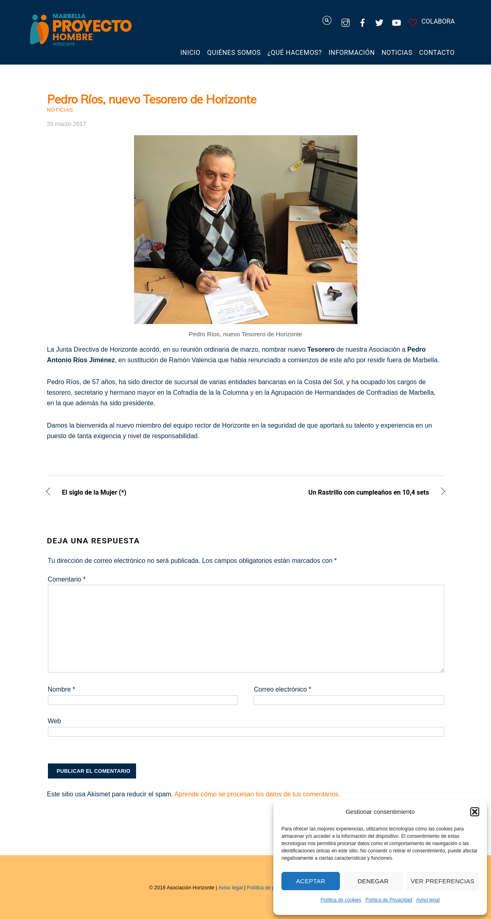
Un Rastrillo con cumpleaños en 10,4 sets (343, 493)
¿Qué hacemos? (295, 52)
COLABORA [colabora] (430, 21)
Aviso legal (428, 900)
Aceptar (310, 881)
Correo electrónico (282, 689)
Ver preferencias (443, 881)
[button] (475, 812)
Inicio (190, 52)
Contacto (437, 52)
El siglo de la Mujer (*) (94, 493)
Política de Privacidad (388, 900)
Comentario (67, 579)
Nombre (62, 689)
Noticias (397, 52)
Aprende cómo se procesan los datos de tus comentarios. (257, 794)
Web (54, 721)
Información (352, 52)
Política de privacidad (271, 888)
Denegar (372, 881)
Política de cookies (340, 900)
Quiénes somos (234, 52)
